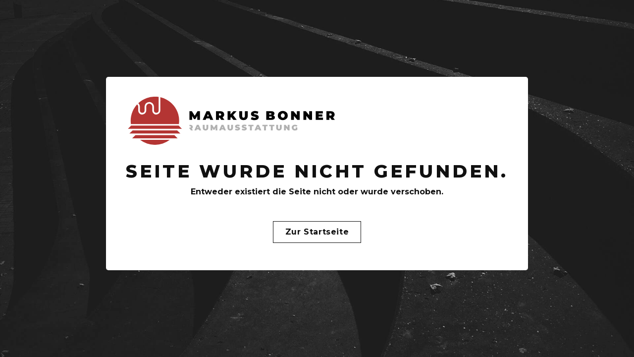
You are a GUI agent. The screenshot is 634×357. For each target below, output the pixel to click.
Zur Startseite (317, 232)
